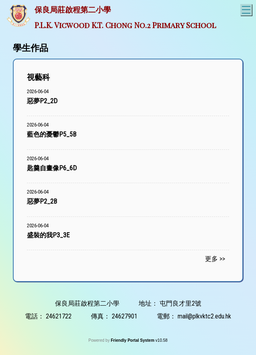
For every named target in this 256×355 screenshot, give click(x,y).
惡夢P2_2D (42, 101)
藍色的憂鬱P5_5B (51, 134)
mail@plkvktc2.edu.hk (204, 316)
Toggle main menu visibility (247, 8)
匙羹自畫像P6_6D (52, 168)
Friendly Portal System (133, 340)
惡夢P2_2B (42, 201)
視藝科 (38, 77)
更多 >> (215, 259)
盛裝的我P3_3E (48, 235)
